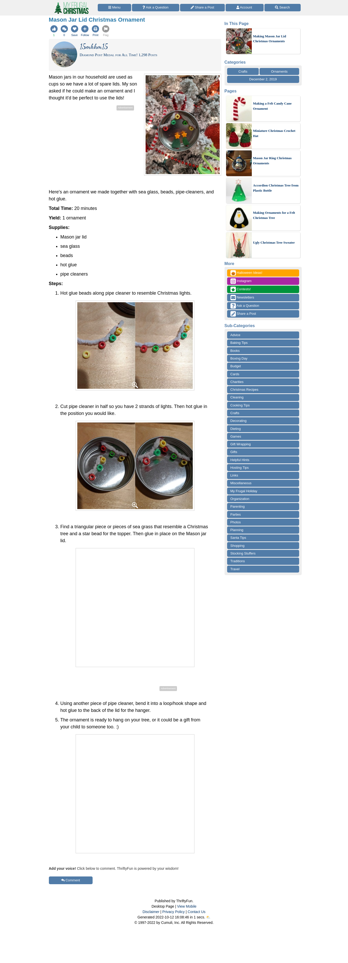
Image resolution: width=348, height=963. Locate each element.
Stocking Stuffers (243, 553)
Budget (235, 366)
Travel (235, 569)
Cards (234, 374)
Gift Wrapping (240, 444)
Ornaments (279, 71)
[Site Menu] (114, 7)
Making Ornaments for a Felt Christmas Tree (274, 215)
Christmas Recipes (244, 389)
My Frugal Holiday (243, 491)
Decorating (238, 421)
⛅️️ (208, 917)
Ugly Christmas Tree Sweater (274, 242)
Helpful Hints (239, 460)
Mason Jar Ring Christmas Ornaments (272, 160)
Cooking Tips (240, 405)
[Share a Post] (202, 7)
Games (235, 436)
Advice (235, 335)
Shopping (237, 546)
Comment (70, 880)
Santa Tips (238, 538)
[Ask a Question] (155, 7)
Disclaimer (150, 912)
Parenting (237, 506)
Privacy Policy (173, 912)
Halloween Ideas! (246, 273)
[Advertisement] (92, 148)
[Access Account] (245, 7)
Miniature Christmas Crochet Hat (274, 133)
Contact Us (197, 912)
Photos (235, 522)
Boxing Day (238, 358)
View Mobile (187, 906)
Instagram (241, 281)
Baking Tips (239, 343)
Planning (237, 530)
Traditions (237, 561)
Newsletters (242, 297)
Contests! (240, 289)
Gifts (233, 452)
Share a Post (243, 314)
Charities (237, 382)
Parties (235, 514)
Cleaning (237, 397)
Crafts (242, 71)
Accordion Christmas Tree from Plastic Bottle (276, 187)
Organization (239, 499)
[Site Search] (282, 7)
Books (235, 351)
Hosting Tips (239, 468)
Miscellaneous (241, 483)
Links (234, 475)
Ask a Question (244, 306)
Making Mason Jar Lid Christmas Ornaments (269, 38)
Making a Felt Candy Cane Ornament (272, 105)
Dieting (235, 429)
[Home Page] (71, 3)
